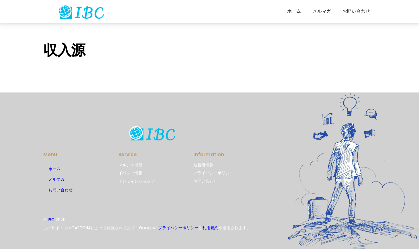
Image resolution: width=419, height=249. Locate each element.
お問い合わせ (356, 11)
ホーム (294, 11)
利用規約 (210, 228)
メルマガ (322, 11)
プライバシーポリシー (178, 228)
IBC (51, 220)
